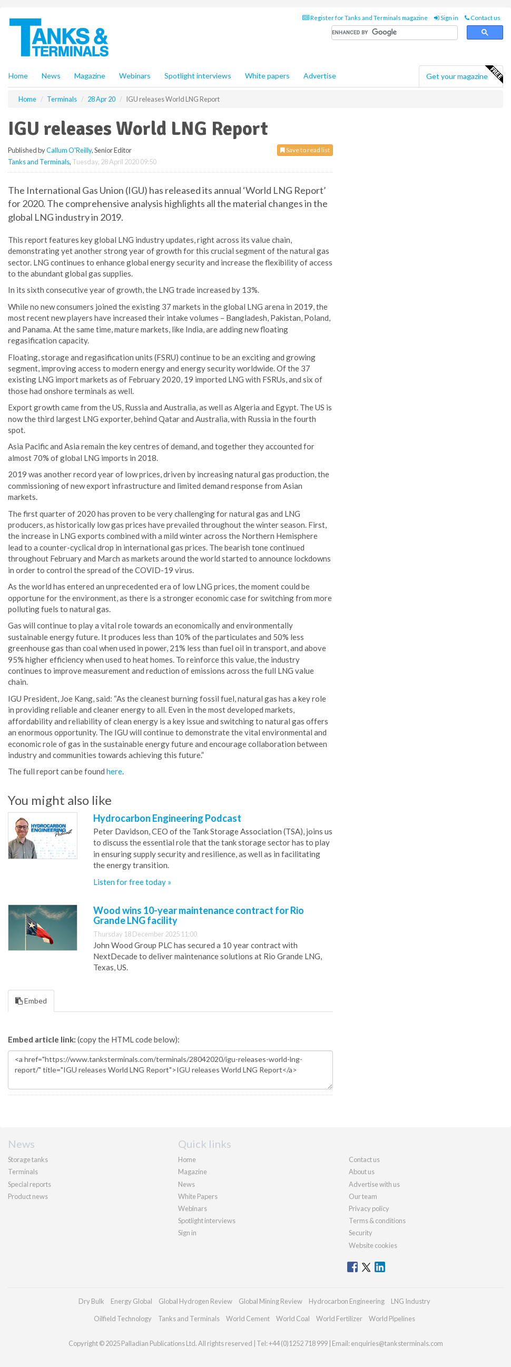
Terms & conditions (377, 1220)
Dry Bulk (91, 1301)
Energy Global (131, 1301)
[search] (394, 33)
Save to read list (305, 150)
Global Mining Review (270, 1301)
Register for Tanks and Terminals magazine (365, 17)
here (114, 771)
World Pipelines (392, 1318)
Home (18, 75)
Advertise (319, 75)
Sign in (446, 17)
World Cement (248, 1318)
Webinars (135, 75)
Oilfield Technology (123, 1318)
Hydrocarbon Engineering (347, 1301)
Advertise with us (374, 1184)
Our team (363, 1196)
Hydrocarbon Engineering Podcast (167, 818)
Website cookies (373, 1245)
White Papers (198, 1196)
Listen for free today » (132, 882)
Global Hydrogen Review (195, 1301)
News (186, 1184)
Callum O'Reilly (69, 150)
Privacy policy (369, 1208)
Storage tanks (28, 1159)
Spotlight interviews (197, 75)
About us (362, 1171)
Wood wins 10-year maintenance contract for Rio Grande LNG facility (198, 915)
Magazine (89, 75)
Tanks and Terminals (39, 162)
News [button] (51, 75)
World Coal (293, 1318)
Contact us (482, 17)
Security (360, 1232)
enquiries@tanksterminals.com (397, 1343)
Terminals (23, 1171)
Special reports (29, 1184)
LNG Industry (410, 1301)
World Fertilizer (339, 1318)
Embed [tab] (31, 1000)
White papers (267, 75)
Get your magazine (464, 75)
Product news (28, 1196)
